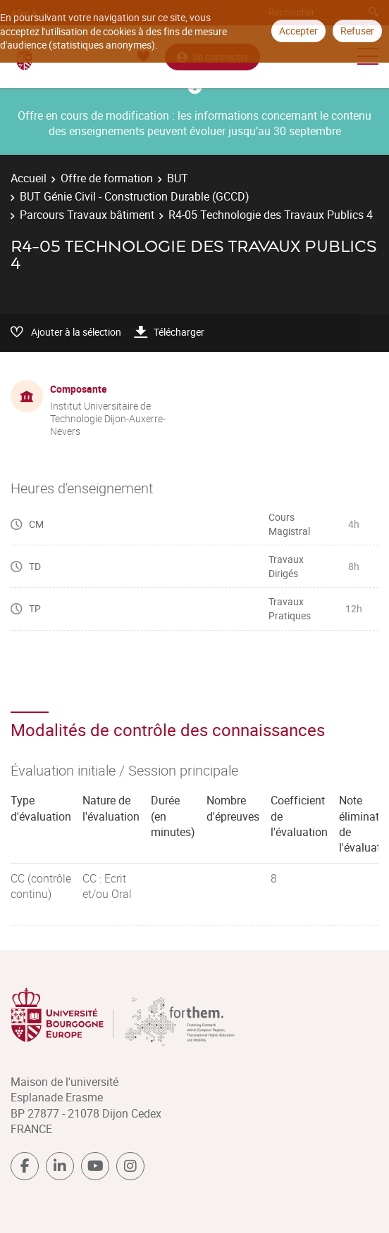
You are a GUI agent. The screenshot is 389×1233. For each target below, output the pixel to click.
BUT (177, 178)
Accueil (29, 178)
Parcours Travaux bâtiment (87, 214)
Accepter (298, 30)
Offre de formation (107, 178)
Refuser (357, 30)
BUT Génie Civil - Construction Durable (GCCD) (134, 196)
